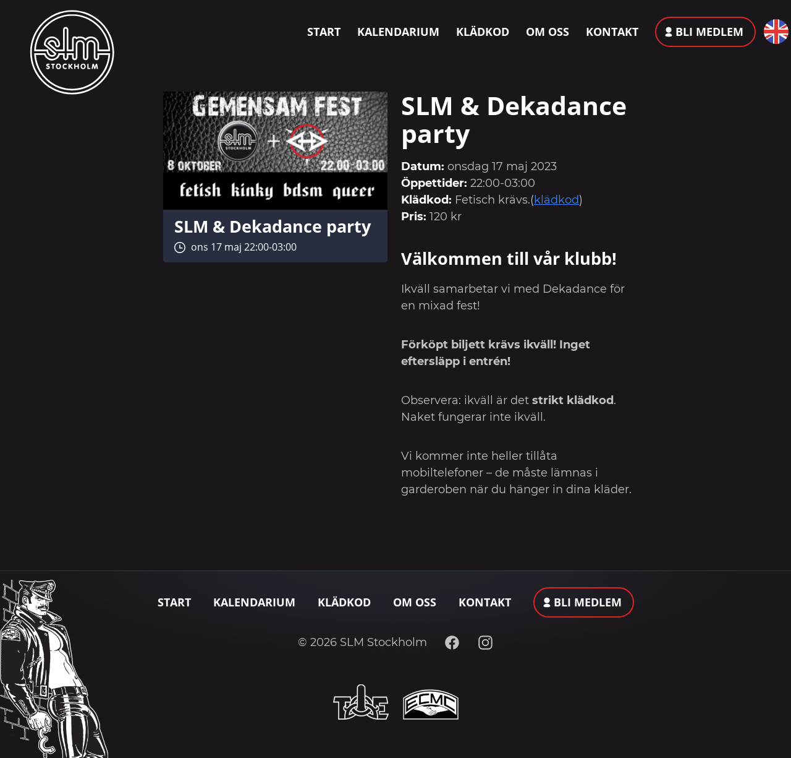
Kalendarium (398, 31)
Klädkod (482, 31)
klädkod (556, 200)
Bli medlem (709, 31)
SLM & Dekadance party (272, 226)
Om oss (547, 31)
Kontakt (612, 31)
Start (324, 31)
